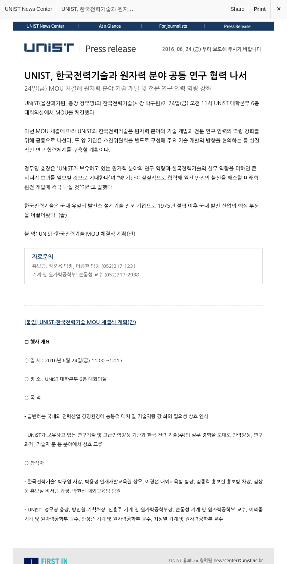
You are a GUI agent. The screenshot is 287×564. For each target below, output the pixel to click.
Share (237, 9)
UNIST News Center (28, 9)
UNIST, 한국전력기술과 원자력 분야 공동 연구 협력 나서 (101, 9)
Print (260, 9)
